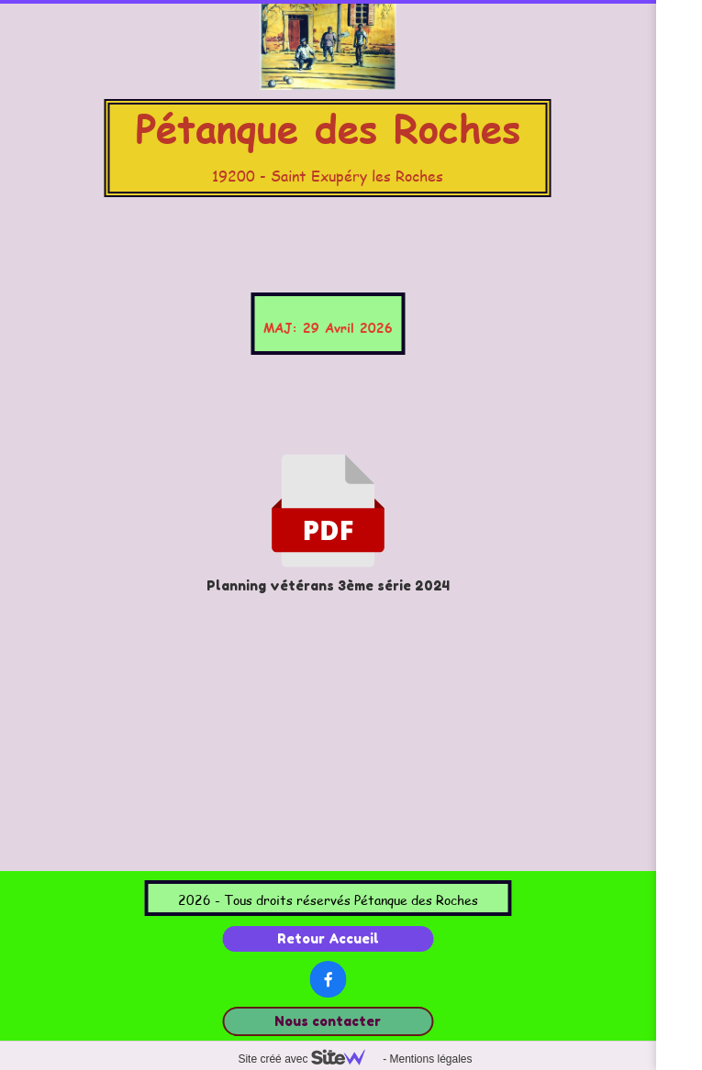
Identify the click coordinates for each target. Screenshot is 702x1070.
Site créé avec (308, 1059)
